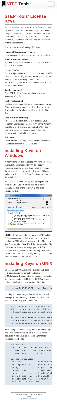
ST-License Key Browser (29, 171)
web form (20, 30)
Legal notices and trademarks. (29, 399)
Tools (16, 4)
